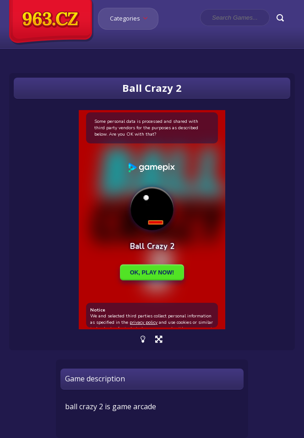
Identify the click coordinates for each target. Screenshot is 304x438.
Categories (131, 18)
